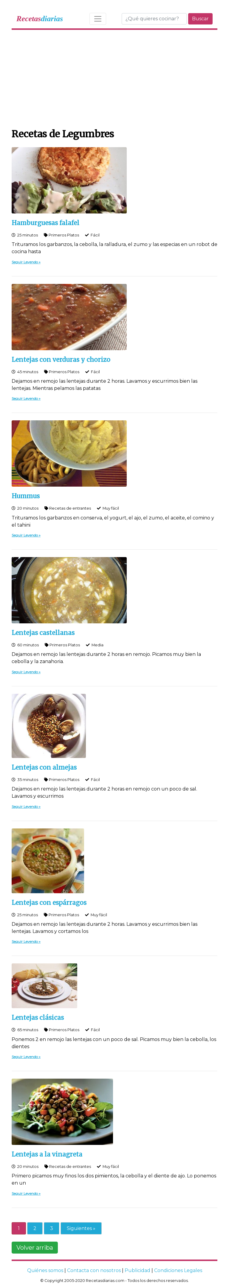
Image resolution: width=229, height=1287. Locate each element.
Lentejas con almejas (44, 767)
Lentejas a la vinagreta (47, 1154)
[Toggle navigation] (97, 19)
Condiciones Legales (178, 1270)
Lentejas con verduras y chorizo (61, 360)
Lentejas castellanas (43, 633)
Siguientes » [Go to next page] (81, 1228)
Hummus (26, 496)
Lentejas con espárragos (49, 903)
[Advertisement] (114, 77)
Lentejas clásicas (38, 1018)
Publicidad (137, 1270)
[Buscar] (154, 18)
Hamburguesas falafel (45, 223)
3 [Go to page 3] (51, 1228)
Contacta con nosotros (94, 1270)
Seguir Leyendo (25, 262)
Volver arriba (34, 1247)
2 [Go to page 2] (34, 1228)
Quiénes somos (45, 1270)
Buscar (200, 18)
